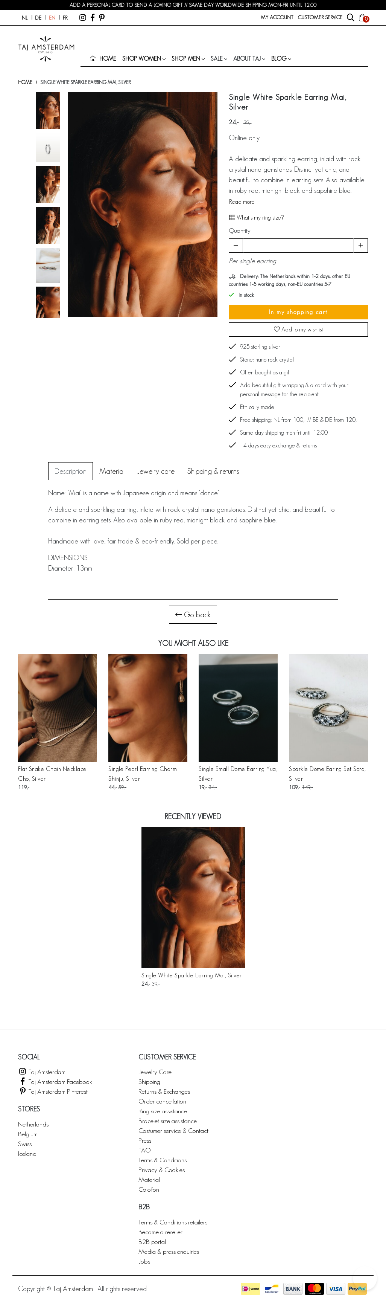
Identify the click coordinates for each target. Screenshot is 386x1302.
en (52, 18)
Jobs (144, 1261)
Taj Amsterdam (41, 1071)
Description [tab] (71, 471)
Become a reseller (160, 1231)
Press (144, 1140)
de (38, 18)
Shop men (186, 58)
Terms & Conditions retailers (172, 1222)
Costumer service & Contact (173, 1130)
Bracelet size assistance (167, 1120)
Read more (242, 201)
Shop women (141, 58)
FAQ (144, 1150)
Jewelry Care (155, 1071)
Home (25, 82)
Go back (193, 615)
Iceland (27, 1153)
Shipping (149, 1081)
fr (65, 18)
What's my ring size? (256, 217)
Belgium (28, 1133)
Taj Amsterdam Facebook (55, 1081)
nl (24, 18)
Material (149, 1179)
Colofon (148, 1189)
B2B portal (152, 1241)
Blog (279, 58)
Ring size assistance (162, 1110)
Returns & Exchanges (164, 1091)
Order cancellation (162, 1101)
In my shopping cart (298, 312)
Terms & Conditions (162, 1159)
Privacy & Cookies (161, 1169)
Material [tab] (112, 471)
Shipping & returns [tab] (213, 471)
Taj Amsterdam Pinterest (53, 1091)
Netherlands (33, 1124)
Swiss (25, 1143)
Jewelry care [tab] (156, 471)
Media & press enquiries (168, 1251)
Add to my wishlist (298, 329)
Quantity (240, 230)
